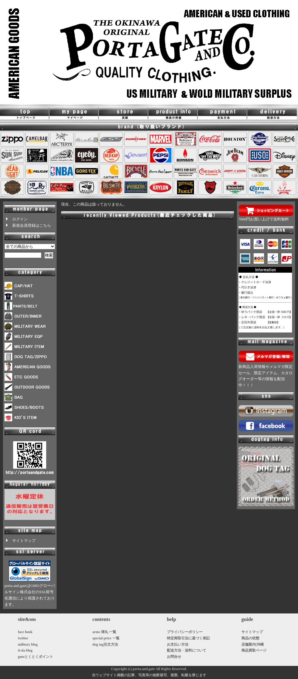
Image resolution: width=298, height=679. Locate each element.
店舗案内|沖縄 (252, 644)
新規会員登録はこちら (27, 225)
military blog (28, 644)
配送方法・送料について (186, 650)
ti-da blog (25, 650)
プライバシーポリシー (185, 632)
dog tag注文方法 (105, 644)
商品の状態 (250, 638)
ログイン (16, 219)
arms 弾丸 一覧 (104, 632)
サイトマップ (19, 540)
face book (25, 632)
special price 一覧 (105, 638)
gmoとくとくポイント (35, 657)
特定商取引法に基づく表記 (188, 638)
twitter (23, 638)
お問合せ (174, 657)
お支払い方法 (177, 644)
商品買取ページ (253, 650)
